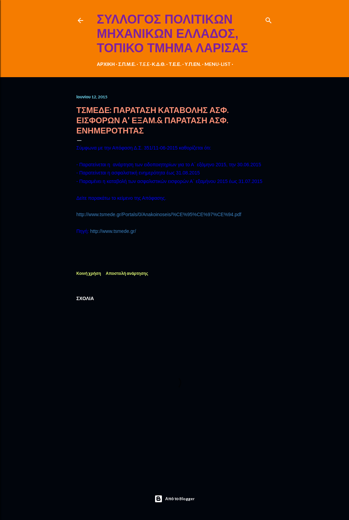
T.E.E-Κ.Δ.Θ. (152, 64)
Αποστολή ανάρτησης (127, 273)
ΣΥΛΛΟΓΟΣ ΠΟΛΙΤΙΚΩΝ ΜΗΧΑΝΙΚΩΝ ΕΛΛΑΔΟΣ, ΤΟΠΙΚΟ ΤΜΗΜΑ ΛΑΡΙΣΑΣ (172, 33)
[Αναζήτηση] (268, 19)
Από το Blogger (174, 499)
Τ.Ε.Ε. (175, 64)
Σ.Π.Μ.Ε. (127, 64)
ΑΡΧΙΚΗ (106, 64)
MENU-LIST (217, 64)
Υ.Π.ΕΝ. (193, 64)
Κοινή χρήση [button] (88, 273)
